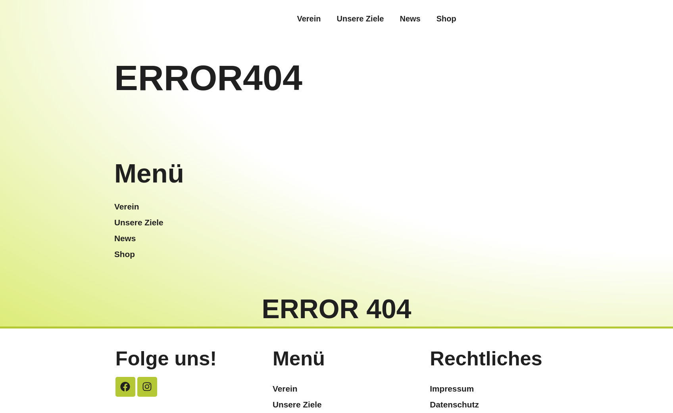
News (410, 18)
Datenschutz (454, 404)
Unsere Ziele (360, 18)
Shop (446, 18)
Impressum (452, 388)
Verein (309, 18)
